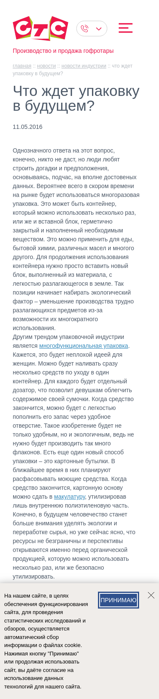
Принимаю (118, 600)
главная (22, 66)
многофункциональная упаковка (83, 345)
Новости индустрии (83, 66)
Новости (46, 66)
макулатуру (69, 496)
